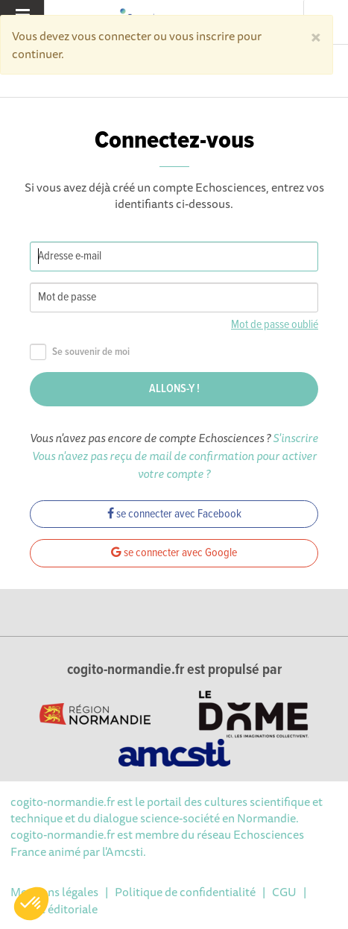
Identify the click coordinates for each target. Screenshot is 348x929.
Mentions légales (54, 891)
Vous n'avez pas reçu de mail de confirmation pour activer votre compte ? (174, 464)
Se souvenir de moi (80, 352)
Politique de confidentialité (185, 891)
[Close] (316, 36)
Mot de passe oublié (274, 325)
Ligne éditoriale (57, 909)
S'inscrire (295, 437)
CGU (284, 891)
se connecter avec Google (174, 553)
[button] (31, 904)
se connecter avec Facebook (174, 514)
